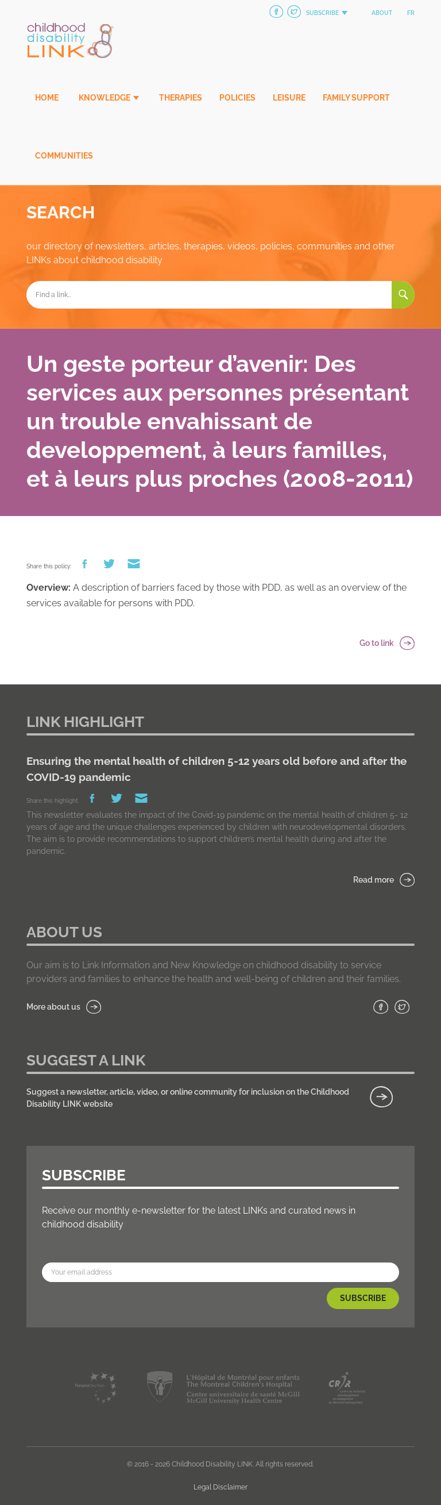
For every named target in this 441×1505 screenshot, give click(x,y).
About (382, 13)
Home (47, 97)
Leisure (289, 97)
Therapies (180, 97)
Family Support (356, 97)
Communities (64, 155)
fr (411, 13)
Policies (237, 97)
